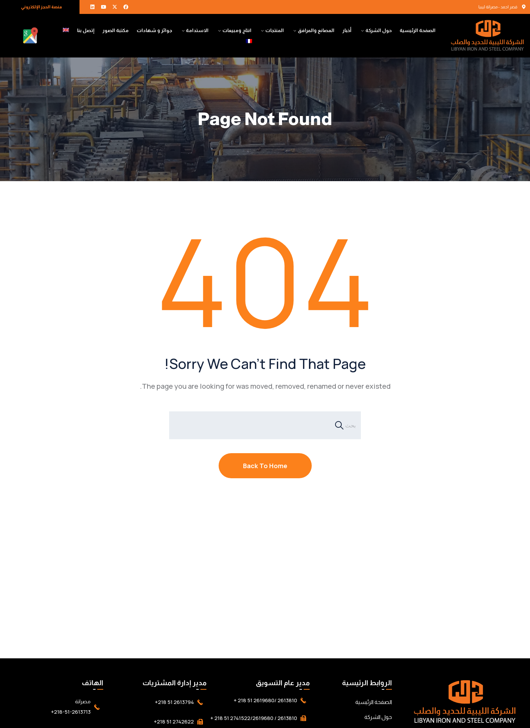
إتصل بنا (85, 30)
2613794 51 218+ (174, 702)
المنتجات (274, 30)
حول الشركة (378, 30)
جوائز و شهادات (154, 30)
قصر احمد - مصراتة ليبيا (497, 7)
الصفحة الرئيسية (418, 30)
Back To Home (265, 466)
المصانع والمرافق (316, 30)
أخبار (346, 30)
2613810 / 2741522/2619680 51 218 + (253, 718)
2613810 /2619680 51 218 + (265, 700)
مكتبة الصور (116, 30)
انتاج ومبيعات (236, 30)
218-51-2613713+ (71, 711)
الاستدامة (197, 30)
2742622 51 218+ (174, 721)
